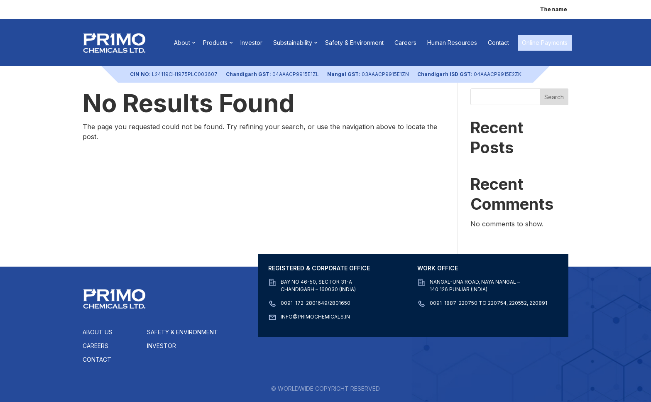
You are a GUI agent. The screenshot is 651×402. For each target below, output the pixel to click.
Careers (405, 42)
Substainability (292, 42)
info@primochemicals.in (315, 317)
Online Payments (545, 42)
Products (215, 42)
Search (554, 96)
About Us (98, 332)
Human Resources (452, 42)
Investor (251, 42)
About (182, 42)
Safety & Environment (354, 42)
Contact (498, 42)
